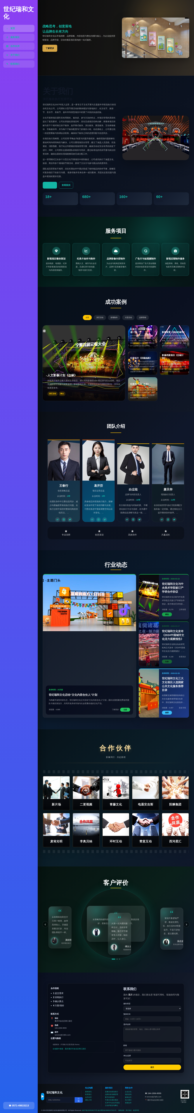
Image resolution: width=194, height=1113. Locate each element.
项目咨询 (128, 1094)
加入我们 (128, 1100)
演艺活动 (99, 317)
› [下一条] (186, 924)
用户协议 (129, 1110)
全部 (87, 317)
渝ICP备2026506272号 (89, 1110)
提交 (152, 1067)
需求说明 (126, 1024)
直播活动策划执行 (111, 1092)
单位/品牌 (127, 1056)
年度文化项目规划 (111, 1100)
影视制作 (114, 317)
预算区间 (126, 1014)
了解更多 (50, 48)
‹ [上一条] (45, 924)
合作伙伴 (88, 1097)
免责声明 (136, 1110)
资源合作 (128, 1103)
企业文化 (128, 1092)
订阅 (78, 1100)
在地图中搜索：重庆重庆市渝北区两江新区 (69, 1049)
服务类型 (126, 1004)
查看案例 (66, 185)
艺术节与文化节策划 (112, 1103)
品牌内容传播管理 (111, 1094)
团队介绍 (88, 1100)
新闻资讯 (88, 1092)
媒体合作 (128, 1097)
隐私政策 (121, 1110)
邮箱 (125, 1045)
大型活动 (128, 317)
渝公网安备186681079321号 (107, 1110)
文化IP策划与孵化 (111, 1105)
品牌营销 (142, 317)
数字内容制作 (110, 1097)
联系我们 (88, 1094)
